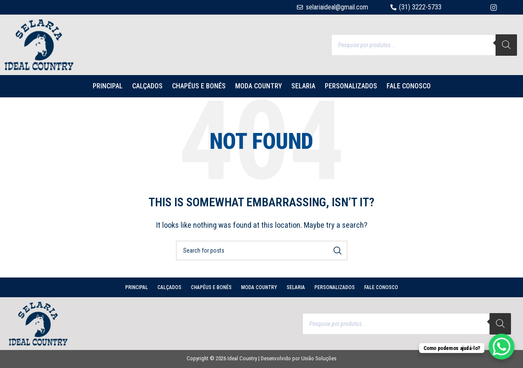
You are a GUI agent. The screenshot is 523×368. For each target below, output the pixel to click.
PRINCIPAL (108, 86)
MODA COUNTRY (258, 86)
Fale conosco (409, 86)
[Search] (506, 45)
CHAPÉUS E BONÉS (199, 86)
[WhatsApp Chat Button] (501, 346)
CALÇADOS (147, 86)
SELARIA (303, 86)
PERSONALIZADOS (351, 86)
